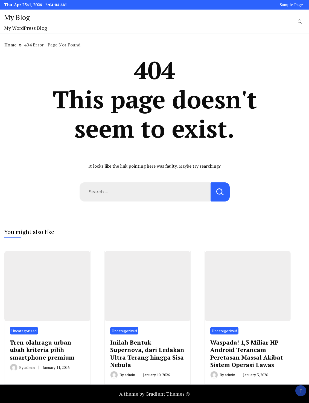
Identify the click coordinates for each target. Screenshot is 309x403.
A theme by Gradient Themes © (154, 393)
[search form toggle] (300, 22)
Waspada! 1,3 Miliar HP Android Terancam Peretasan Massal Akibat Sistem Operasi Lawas (246, 353)
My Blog (17, 17)
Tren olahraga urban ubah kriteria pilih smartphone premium (42, 349)
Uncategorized (24, 330)
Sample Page (291, 4)
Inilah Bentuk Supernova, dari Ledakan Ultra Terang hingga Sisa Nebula (147, 353)
